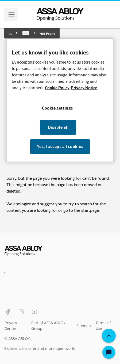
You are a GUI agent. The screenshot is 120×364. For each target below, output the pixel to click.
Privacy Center (11, 325)
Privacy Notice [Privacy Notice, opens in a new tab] (84, 87)
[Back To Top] (109, 336)
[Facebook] (7, 311)
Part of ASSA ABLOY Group (48, 325)
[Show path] (25, 33)
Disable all (58, 127)
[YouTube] (34, 311)
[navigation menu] (11, 14)
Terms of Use (103, 325)
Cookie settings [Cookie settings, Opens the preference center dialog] (57, 108)
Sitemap (83, 325)
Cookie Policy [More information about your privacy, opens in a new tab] (57, 87)
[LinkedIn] (21, 311)
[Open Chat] (108, 352)
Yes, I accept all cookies (60, 146)
